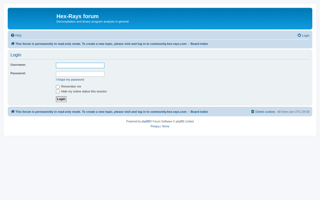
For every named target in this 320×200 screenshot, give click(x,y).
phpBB (146, 121)
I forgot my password (70, 79)
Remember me (68, 86)
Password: (18, 73)
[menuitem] (15, 35)
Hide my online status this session (81, 91)
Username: (18, 64)
